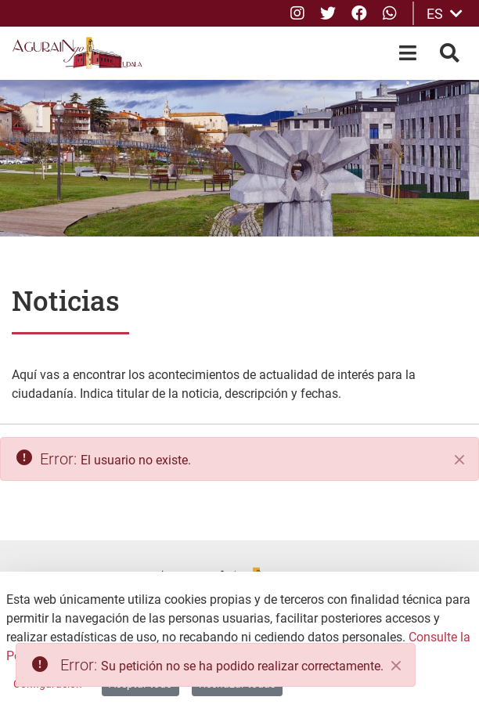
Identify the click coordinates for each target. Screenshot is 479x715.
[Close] (396, 665)
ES (445, 13)
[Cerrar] (459, 459)
